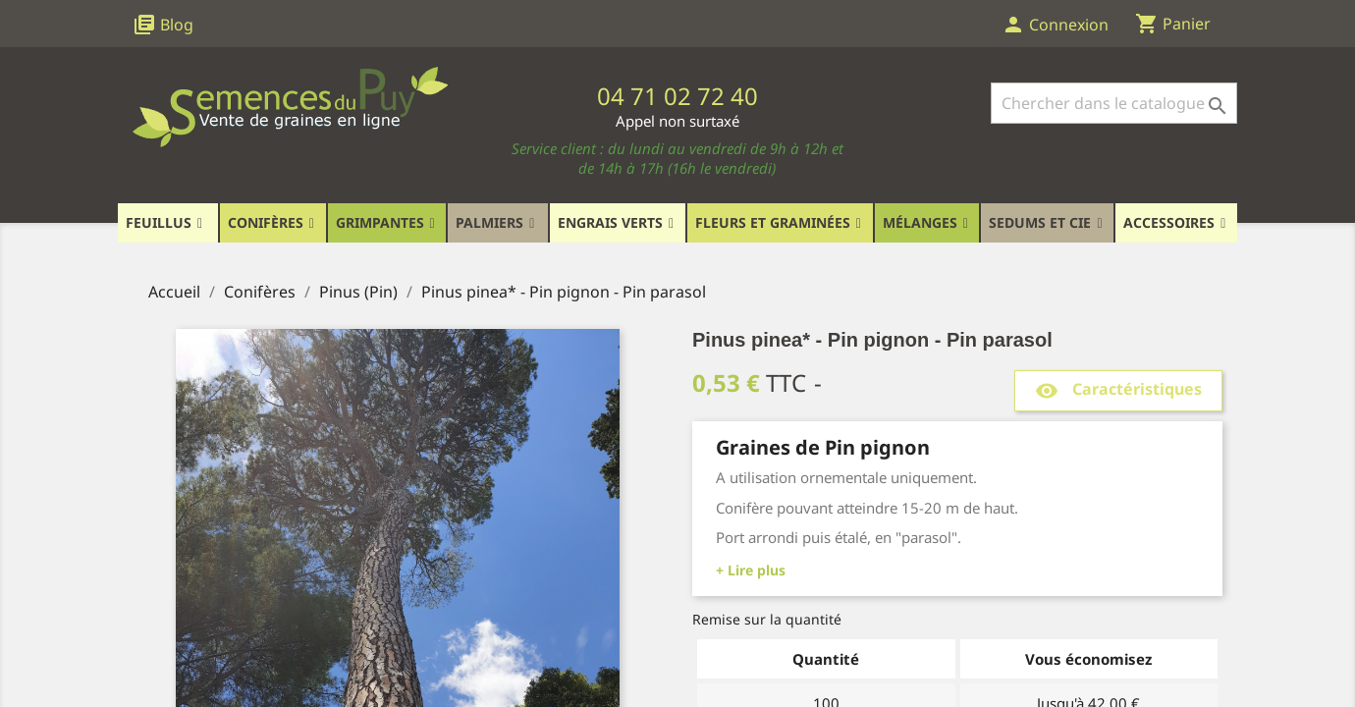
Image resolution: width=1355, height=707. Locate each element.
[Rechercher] (1114, 103)
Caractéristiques (1118, 390)
